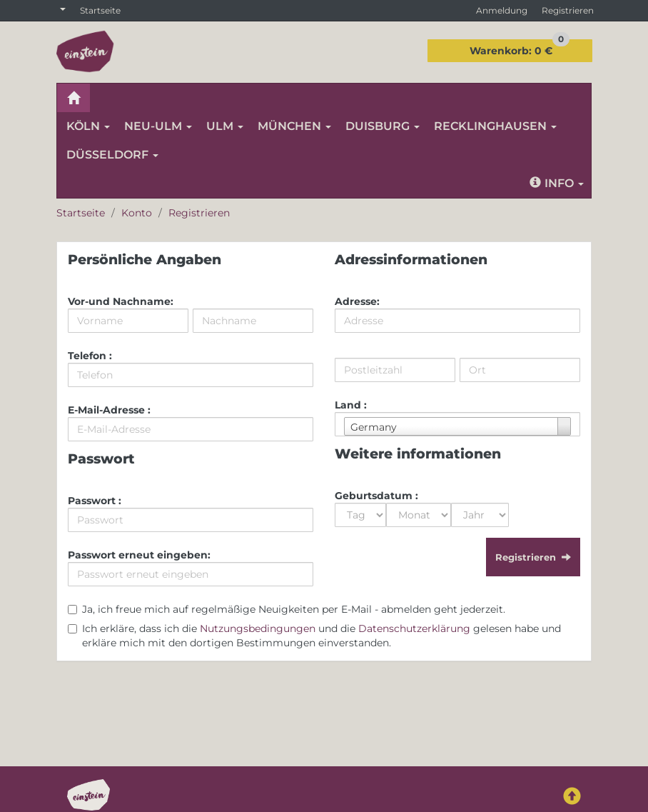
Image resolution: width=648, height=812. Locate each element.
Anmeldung (501, 10)
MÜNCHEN (294, 126)
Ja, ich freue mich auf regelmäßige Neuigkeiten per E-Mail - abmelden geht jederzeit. (293, 609)
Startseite (100, 10)
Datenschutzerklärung (414, 628)
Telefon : (90, 355)
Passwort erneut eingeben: (139, 554)
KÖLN (88, 126)
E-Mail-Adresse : (109, 410)
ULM (224, 126)
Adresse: (357, 301)
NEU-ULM (158, 126)
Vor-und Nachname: (120, 301)
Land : (351, 405)
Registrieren (568, 10)
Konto (136, 212)
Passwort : (94, 500)
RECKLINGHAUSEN (495, 126)
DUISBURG (382, 126)
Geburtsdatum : (376, 495)
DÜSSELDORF (112, 154)
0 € (519, 48)
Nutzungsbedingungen (257, 628)
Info (557, 183)
